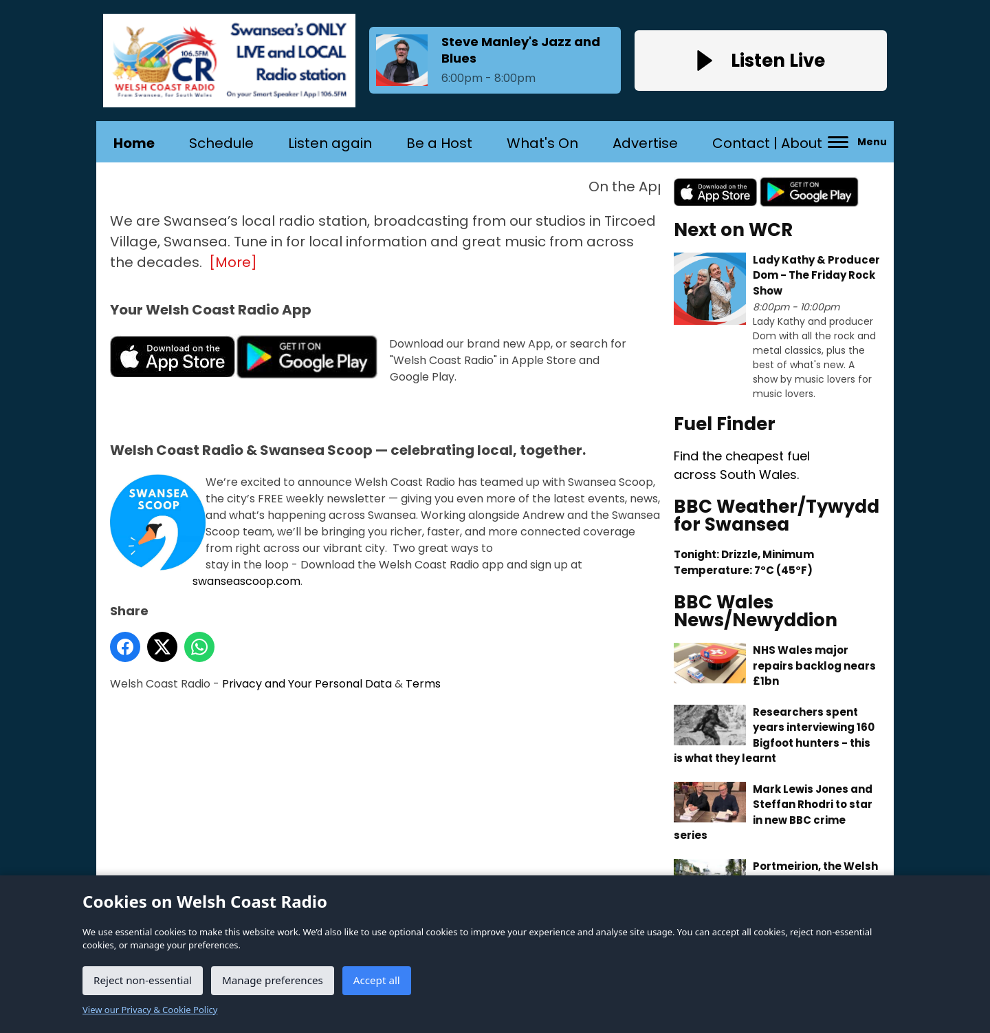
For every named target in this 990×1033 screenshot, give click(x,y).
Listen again (330, 143)
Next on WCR (733, 229)
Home (134, 143)
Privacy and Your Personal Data (307, 684)
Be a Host (439, 143)
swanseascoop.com (246, 581)
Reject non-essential (143, 980)
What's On (542, 143)
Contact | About (767, 143)
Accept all (376, 980)
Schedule (221, 143)
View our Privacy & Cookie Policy (149, 1009)
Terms (423, 684)
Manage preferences (272, 980)
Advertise (645, 143)
